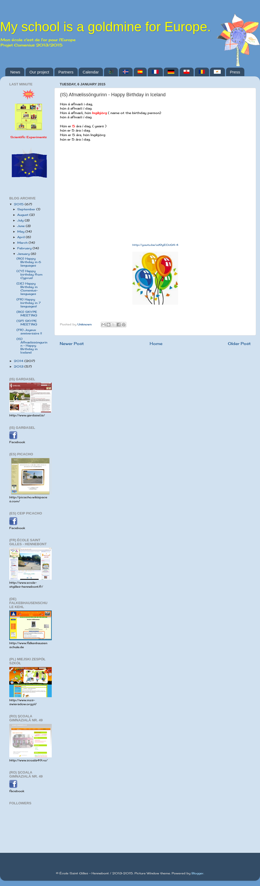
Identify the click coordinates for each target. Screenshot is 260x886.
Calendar (91, 72)
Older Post (239, 343)
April (21, 237)
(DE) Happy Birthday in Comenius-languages (27, 289)
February (25, 248)
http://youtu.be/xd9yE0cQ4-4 (155, 244)
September (26, 209)
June (21, 226)
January (24, 254)
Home (156, 343)
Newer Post (72, 343)
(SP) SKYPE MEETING (26, 322)
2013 (19, 366)
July (21, 220)
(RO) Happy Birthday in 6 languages (28, 262)
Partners (65, 72)
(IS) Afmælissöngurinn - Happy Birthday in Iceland (31, 346)
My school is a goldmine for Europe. (105, 26)
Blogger (197, 873)
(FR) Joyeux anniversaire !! (29, 331)
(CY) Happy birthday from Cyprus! (29, 274)
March (23, 243)
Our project (39, 72)
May (21, 231)
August (23, 215)
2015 (19, 204)
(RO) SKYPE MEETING (26, 313)
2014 (19, 361)
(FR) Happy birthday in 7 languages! (28, 303)
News (15, 72)
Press (235, 72)
